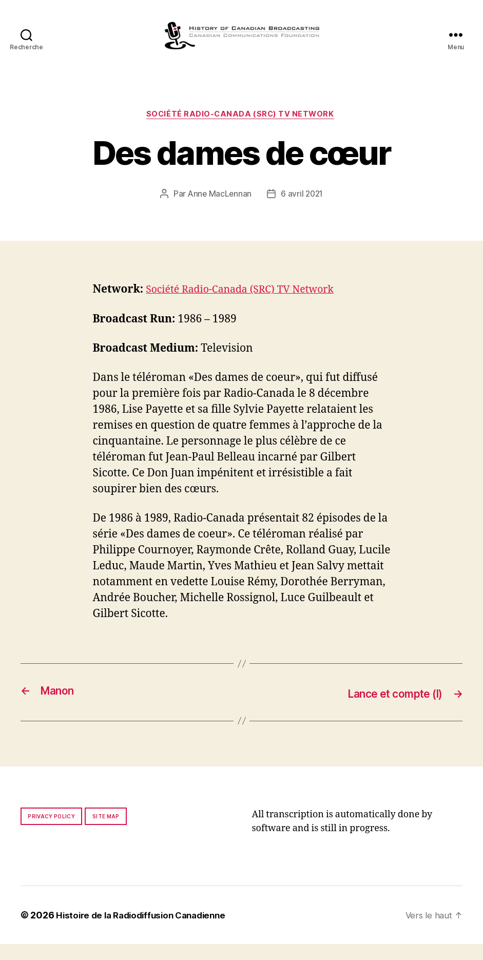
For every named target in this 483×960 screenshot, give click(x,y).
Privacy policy (51, 832)
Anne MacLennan (218, 211)
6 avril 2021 (303, 211)
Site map (106, 832)
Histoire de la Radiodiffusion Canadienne (146, 931)
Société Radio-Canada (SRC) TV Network (241, 131)
